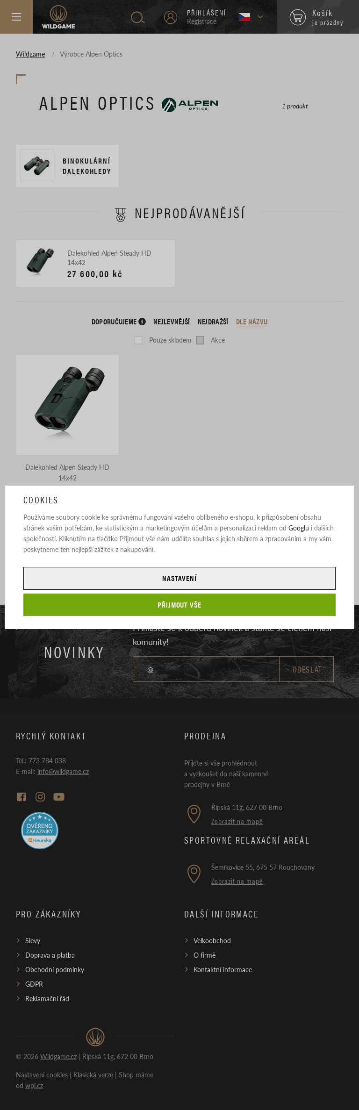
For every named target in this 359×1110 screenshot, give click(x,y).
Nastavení (179, 578)
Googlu (298, 527)
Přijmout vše (180, 604)
